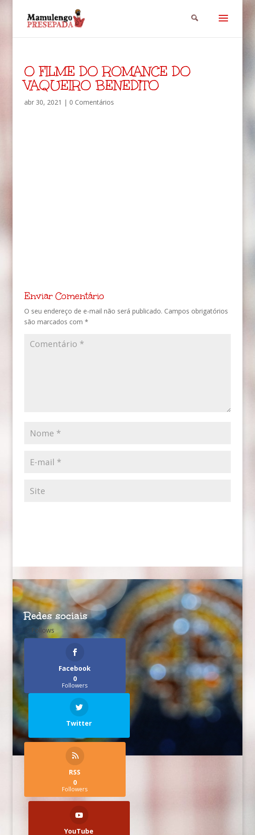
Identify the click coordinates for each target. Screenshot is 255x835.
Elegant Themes (104, 822)
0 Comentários (91, 102)
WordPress (213, 822)
